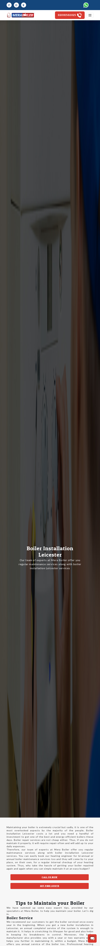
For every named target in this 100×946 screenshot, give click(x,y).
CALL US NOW (49, 877)
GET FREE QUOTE (49, 886)
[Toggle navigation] (90, 15)
